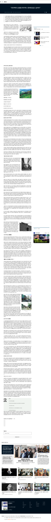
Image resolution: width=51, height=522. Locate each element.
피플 (30, 506)
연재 (36, 502)
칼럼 (23, 507)
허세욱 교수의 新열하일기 (8, 418)
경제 (30, 502)
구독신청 (44, 503)
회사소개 (5, 516)
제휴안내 (14, 516)
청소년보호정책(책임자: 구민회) (29, 516)
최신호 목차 (37, 503)
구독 (14, 418)
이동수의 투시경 (37, 29)
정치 (23, 502)
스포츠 (24, 506)
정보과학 (30, 504)
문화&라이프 (24, 504)
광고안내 (44, 504)
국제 (30, 503)
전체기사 (30, 507)
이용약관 (19, 516)
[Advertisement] (16, 59)
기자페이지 (37, 506)
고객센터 (16, 516)
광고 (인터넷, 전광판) (9, 516)
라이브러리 (37, 504)
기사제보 (44, 502)
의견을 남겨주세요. (7, 433)
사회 (23, 503)
